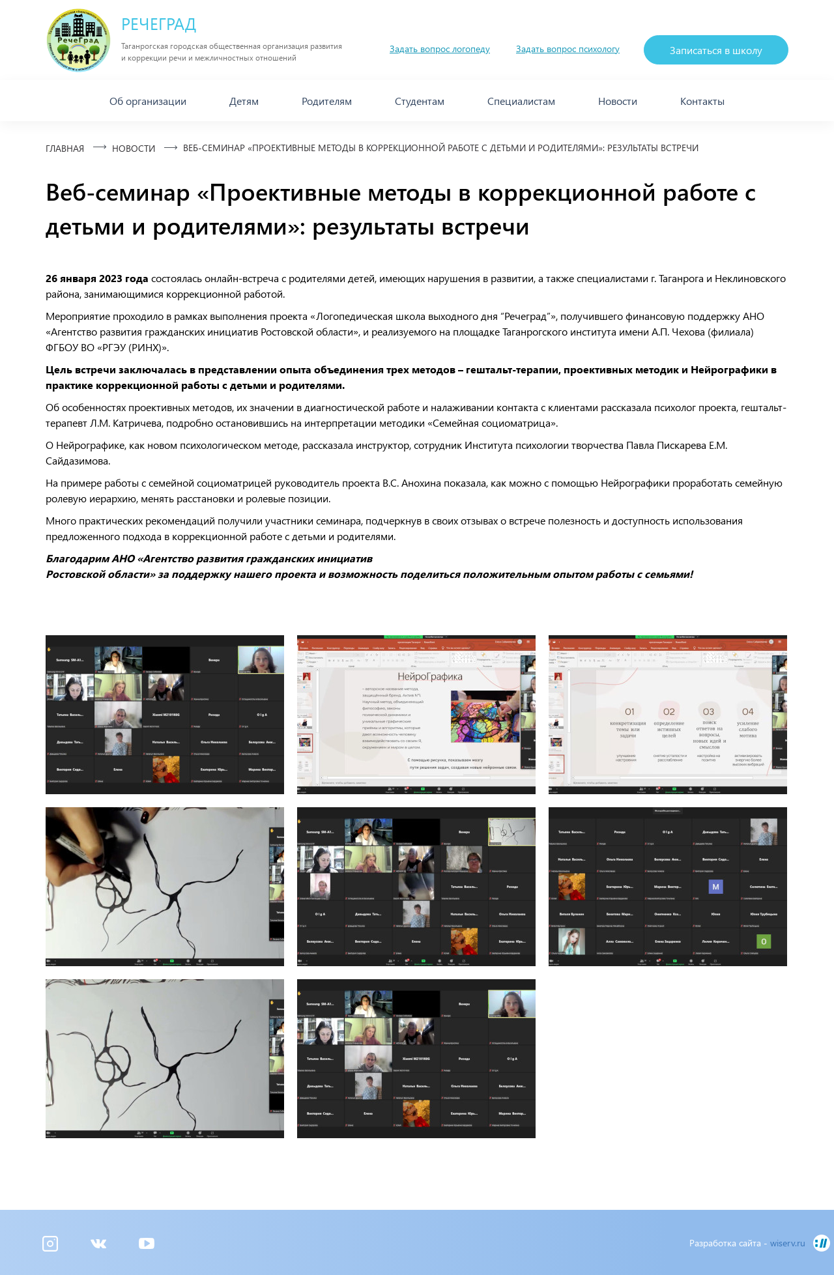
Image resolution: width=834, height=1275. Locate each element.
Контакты (702, 100)
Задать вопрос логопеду (440, 48)
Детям (244, 100)
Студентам (419, 100)
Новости (617, 100)
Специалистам (521, 100)
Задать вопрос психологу (568, 48)
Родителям (327, 100)
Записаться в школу (716, 50)
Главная (65, 148)
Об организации (147, 100)
